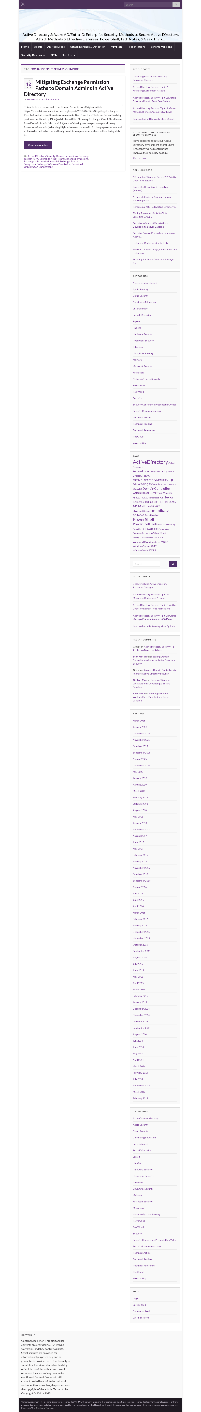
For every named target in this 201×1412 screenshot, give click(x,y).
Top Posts (68, 55)
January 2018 (140, 823)
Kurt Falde (139, 693)
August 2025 (140, 759)
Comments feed (141, 1311)
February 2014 (140, 1072)
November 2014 (141, 1015)
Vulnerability (139, 443)
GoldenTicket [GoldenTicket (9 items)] (140, 492)
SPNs (54, 55)
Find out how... (140, 158)
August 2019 (140, 784)
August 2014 (140, 1034)
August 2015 (140, 957)
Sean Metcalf (32, 99)
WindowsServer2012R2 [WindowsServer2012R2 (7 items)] (144, 550)
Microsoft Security (142, 366)
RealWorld (138, 391)
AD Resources (56, 46)
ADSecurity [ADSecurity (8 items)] (154, 484)
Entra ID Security (142, 314)
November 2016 (141, 867)
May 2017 (138, 848)
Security (137, 398)
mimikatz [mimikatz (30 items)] (160, 510)
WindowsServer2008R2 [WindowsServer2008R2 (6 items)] (157, 542)
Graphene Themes (44, 1408)
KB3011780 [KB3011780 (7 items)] (138, 497)
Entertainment (140, 308)
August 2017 (140, 835)
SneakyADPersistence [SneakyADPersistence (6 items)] (143, 537)
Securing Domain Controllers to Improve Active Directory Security (154, 660)
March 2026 (139, 720)
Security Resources (33, 55)
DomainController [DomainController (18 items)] (156, 488)
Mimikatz (116, 46)
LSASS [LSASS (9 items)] (172, 501)
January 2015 (140, 1002)
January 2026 (140, 727)
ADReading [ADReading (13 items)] (140, 484)
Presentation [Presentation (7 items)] (139, 533)
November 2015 (141, 938)
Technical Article (142, 417)
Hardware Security (142, 334)
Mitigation (138, 372)
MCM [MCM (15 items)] (137, 506)
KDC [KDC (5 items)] (146, 498)
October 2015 (140, 944)
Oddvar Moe (140, 680)
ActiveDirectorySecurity (146, 282)
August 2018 (140, 810)
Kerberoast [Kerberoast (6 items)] (154, 497)
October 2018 (140, 803)
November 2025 (141, 739)
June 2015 (138, 970)
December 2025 (141, 733)
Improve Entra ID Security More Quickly (154, 118)
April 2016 (138, 906)
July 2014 (138, 1040)
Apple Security (140, 289)
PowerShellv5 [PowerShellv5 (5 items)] (138, 529)
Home (25, 46)
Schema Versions (161, 46)
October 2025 (140, 746)
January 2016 (140, 925)
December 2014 (141, 1008)
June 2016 (138, 899)
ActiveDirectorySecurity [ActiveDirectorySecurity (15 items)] (150, 471)
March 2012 (139, 1091)
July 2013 (138, 1079)
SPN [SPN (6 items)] (155, 537)
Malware (137, 359)
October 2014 (140, 1021)
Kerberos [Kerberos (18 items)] (166, 497)
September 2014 (142, 1027)
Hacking (137, 327)
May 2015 (138, 976)
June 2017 (138, 842)
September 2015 (142, 951)
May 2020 (138, 771)
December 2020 (141, 765)
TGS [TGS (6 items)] (159, 537)
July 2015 (138, 963)
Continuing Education (144, 302)
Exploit (136, 321)
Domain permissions (67, 156)
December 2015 (141, 931)
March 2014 (139, 1066)
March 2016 (139, 912)
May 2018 (138, 816)
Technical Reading (142, 423)
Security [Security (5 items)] (149, 533)
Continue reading (38, 145)
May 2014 (138, 1053)
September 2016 (142, 880)
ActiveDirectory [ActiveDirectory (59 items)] (150, 462)
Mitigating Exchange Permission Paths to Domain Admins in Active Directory (68, 88)
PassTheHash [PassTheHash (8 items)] (152, 515)
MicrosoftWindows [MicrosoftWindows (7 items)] (142, 511)
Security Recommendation (147, 411)
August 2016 (140, 887)
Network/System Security (146, 379)
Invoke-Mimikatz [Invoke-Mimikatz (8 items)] (163, 492)
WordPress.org (141, 1317)
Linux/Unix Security (143, 353)
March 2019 (139, 791)
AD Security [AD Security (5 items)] (166, 484)
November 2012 (141, 1085)
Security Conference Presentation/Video (154, 404)
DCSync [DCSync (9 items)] (137, 488)
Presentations (137, 46)
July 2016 (138, 893)
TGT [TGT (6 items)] (164, 537)
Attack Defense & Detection (87, 46)
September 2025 (142, 752)
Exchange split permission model (41, 161)
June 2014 (138, 1047)
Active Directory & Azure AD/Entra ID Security (100, 29)
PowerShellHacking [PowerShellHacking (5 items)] (166, 524)
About (38, 46)
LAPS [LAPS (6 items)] (166, 502)
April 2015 (138, 983)
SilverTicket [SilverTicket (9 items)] (159, 533)
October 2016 (140, 874)
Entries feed (139, 1304)
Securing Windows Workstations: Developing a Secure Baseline (151, 683)
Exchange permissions (76, 158)
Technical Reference (50, 99)
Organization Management (38, 166)
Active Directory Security (41, 156)
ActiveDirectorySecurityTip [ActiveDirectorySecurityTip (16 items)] (153, 480)
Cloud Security (140, 295)
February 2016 (140, 919)
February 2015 (140, 995)
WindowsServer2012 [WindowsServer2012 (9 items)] (145, 546)
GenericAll (77, 164)
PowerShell (139, 385)
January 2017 (140, 861)
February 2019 (140, 797)
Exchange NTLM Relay (51, 158)
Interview (138, 347)
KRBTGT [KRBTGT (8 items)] (158, 501)
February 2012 (140, 1098)
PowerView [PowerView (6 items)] (164, 529)
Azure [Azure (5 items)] (174, 484)
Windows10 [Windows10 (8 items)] (139, 541)
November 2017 (141, 829)
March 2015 (139, 989)
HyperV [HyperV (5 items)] (151, 493)
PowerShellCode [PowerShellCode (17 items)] (145, 524)
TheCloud (138, 436)
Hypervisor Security (143, 340)
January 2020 (140, 778)
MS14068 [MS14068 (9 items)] (138, 515)
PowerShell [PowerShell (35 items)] (143, 519)
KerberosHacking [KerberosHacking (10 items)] (143, 501)
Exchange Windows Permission (53, 164)
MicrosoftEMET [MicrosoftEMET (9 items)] (151, 506)
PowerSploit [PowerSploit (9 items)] (152, 528)
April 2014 (138, 1059)
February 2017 (140, 855)
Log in (136, 1298)
